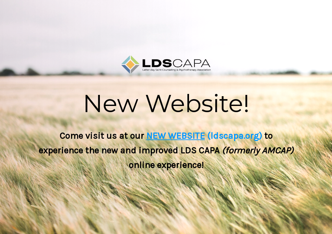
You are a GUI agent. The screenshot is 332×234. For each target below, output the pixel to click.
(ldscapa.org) (233, 135)
